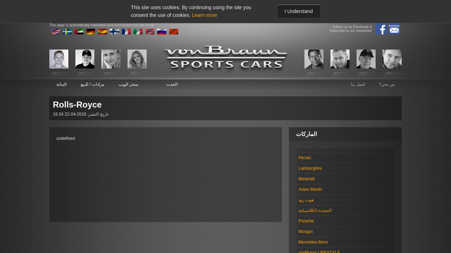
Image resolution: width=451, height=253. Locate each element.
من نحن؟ (387, 84)
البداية (61, 84)
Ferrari (304, 157)
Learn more (204, 15)
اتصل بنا (358, 84)
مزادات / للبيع (92, 84)
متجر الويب (128, 84)
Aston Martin (310, 189)
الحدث (172, 84)
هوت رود (306, 199)
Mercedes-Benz (313, 242)
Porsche (306, 221)
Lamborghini (310, 168)
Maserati (306, 178)
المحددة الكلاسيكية (315, 210)
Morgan (305, 231)
